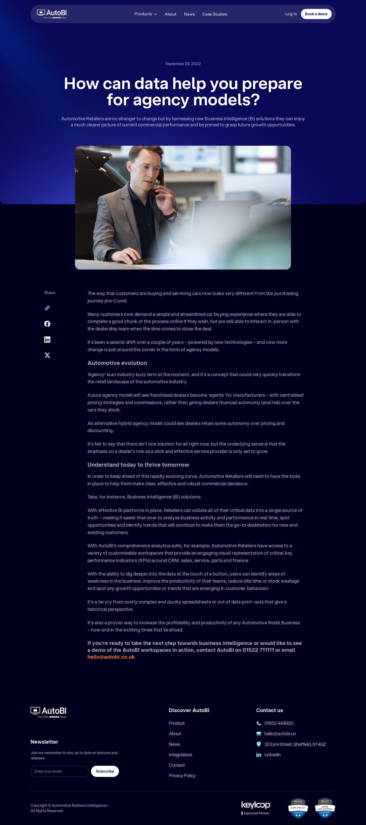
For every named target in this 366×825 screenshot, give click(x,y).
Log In (291, 13)
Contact (177, 765)
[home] (51, 13)
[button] (146, 14)
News (189, 14)
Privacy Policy (182, 775)
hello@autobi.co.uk (111, 657)
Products (143, 13)
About (171, 14)
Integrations (180, 754)
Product (177, 723)
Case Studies (214, 14)
